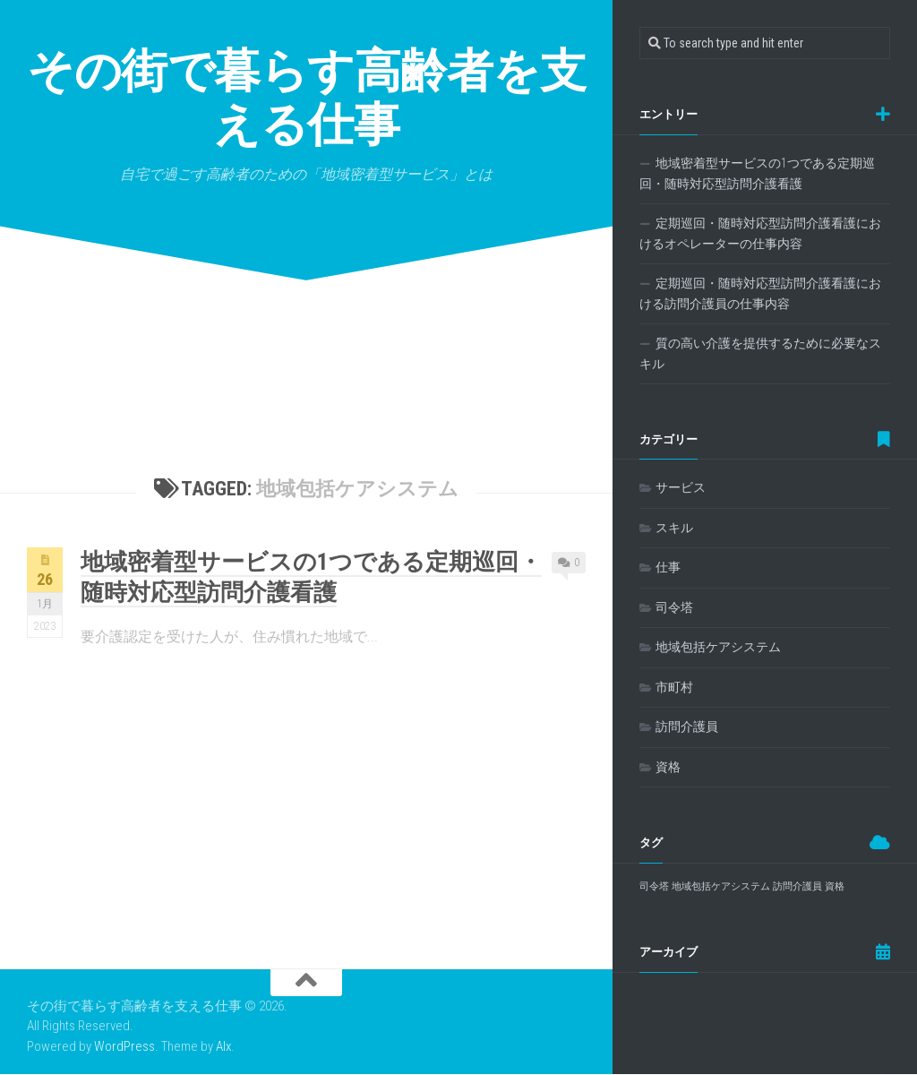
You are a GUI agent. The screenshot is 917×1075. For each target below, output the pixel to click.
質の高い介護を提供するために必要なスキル (760, 354)
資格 (668, 767)
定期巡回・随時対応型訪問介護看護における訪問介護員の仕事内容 (760, 294)
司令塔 (674, 607)
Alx (223, 1046)
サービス (681, 487)
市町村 (674, 687)
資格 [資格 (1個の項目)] (834, 886)
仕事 (668, 567)
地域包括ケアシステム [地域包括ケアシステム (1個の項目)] (721, 886)
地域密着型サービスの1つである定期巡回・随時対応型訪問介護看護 (757, 174)
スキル (674, 527)
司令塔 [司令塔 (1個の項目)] (654, 886)
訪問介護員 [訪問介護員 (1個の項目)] (797, 886)
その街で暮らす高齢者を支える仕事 (306, 98)
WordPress (124, 1046)
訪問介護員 (687, 726)
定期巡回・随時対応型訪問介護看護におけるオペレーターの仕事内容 (760, 234)
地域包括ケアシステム (718, 647)
